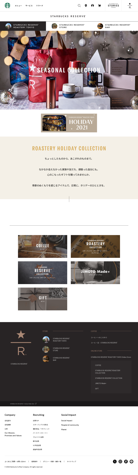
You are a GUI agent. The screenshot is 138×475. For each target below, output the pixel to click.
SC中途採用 (37, 445)
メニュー (18, 5)
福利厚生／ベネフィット (41, 429)
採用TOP (36, 420)
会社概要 (8, 425)
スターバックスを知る (40, 425)
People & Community (70, 425)
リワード (39, 5)
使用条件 (34, 461)
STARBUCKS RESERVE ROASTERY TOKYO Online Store (111, 357)
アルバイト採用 (38, 437)
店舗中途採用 (37, 449)
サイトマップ (71, 461)
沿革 (6, 429)
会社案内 (8, 420)
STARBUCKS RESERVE (19, 364)
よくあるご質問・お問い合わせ (15, 461)
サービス (29, 5)
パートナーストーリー (40, 433)
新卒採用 (36, 441)
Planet (64, 429)
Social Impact (66, 421)
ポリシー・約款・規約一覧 (52, 461)
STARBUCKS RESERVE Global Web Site (22, 404)
